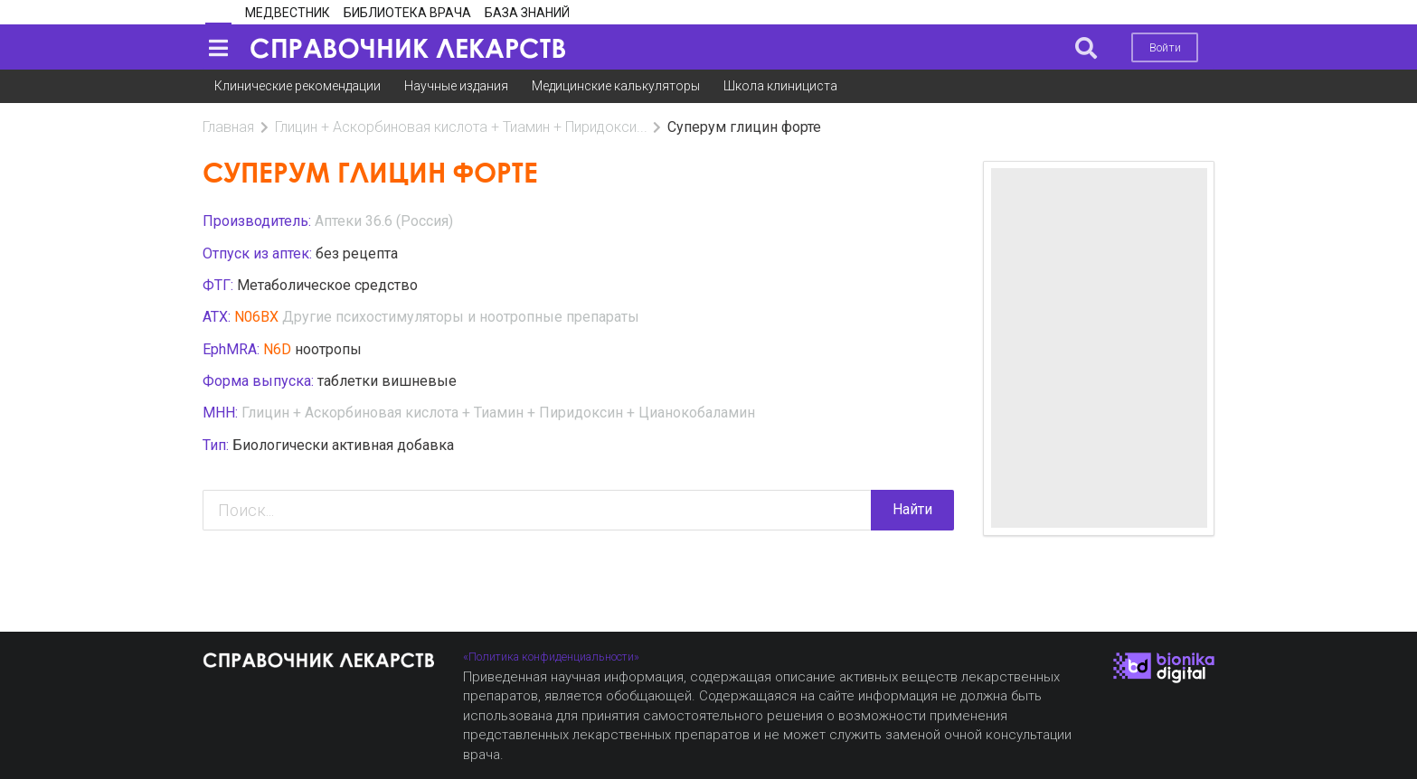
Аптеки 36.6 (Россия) (384, 221)
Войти (1165, 47)
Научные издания (456, 86)
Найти (912, 509)
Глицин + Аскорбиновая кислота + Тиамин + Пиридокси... (461, 127)
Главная (228, 127)
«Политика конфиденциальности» (551, 656)
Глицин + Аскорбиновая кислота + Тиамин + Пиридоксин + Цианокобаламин (498, 412)
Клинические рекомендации (297, 86)
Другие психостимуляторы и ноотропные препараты (460, 316)
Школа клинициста (780, 86)
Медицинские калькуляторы (616, 86)
